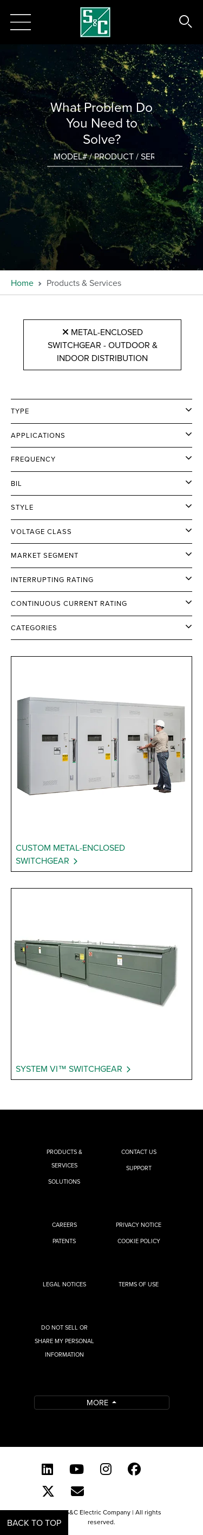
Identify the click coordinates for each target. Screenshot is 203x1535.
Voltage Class (41, 531)
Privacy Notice (138, 1224)
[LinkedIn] (47, 1469)
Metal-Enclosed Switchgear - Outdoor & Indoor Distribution (103, 344)
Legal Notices (64, 1284)
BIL (16, 483)
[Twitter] (48, 1491)
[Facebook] (134, 1469)
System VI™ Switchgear (69, 1068)
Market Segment (44, 555)
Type (20, 411)
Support (139, 1168)
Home (22, 283)
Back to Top (34, 1523)
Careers (64, 1224)
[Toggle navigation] (20, 22)
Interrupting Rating (52, 579)
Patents (64, 1241)
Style (22, 507)
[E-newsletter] (77, 1491)
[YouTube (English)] (76, 1469)
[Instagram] (106, 1469)
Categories (34, 627)
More (98, 1402)
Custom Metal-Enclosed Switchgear (70, 854)
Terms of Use (139, 1284)
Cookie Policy (138, 1241)
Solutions (64, 1181)
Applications (38, 435)
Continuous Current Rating (69, 603)
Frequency (33, 459)
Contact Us (138, 1151)
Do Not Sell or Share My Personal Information (64, 1341)
